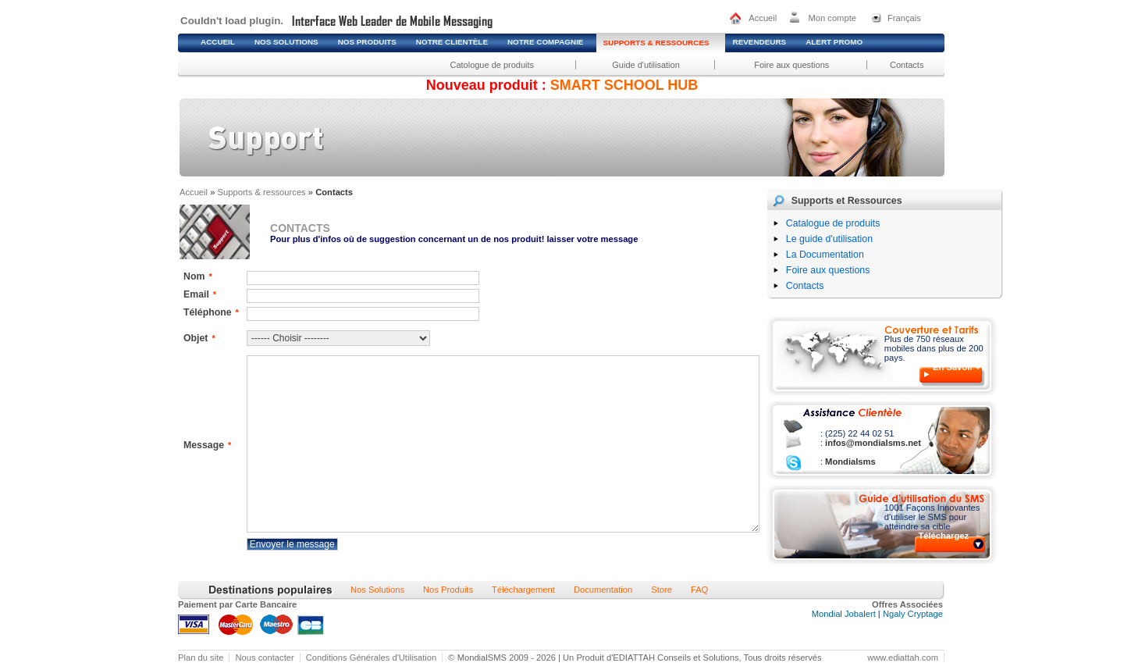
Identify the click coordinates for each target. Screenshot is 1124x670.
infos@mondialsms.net (872, 442)
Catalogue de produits (833, 223)
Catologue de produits (492, 64)
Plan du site (200, 657)
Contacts (906, 64)
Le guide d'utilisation (829, 238)
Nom (197, 276)
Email (199, 294)
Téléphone (211, 312)
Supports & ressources (262, 192)
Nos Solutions (377, 589)
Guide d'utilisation (646, 64)
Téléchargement (523, 589)
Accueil (763, 18)
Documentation (603, 589)
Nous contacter (264, 657)
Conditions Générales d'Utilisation (371, 657)
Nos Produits (448, 589)
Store (661, 589)
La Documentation (825, 254)
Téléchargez (943, 535)
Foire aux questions (791, 64)
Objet (199, 338)
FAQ (699, 589)
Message (207, 445)
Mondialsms (849, 461)
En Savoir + (956, 367)
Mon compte (832, 18)
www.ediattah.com (902, 657)
